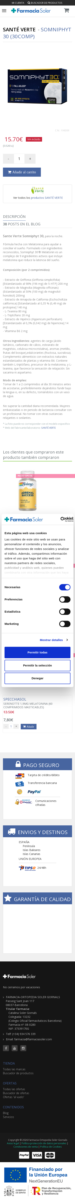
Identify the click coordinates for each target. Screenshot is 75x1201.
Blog (5, 1113)
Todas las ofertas (14, 1089)
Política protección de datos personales (44, 1143)
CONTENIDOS (13, 1107)
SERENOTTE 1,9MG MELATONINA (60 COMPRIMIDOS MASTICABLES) (37, 703)
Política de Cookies (51, 1146)
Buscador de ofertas (16, 1093)
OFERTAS (10, 1083)
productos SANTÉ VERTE (47, 198)
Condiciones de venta (25, 1146)
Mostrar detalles (51, 640)
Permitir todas (38, 652)
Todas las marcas (14, 1069)
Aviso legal (13, 1143)
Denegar (37, 678)
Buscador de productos (45, 3)
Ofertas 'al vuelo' (13, 1097)
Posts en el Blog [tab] (21, 224)
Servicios (8, 1117)
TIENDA (9, 1063)
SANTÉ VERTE (48, 427)
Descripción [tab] (14, 216)
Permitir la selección (37, 665)
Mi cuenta (18, 3)
